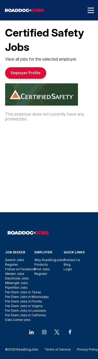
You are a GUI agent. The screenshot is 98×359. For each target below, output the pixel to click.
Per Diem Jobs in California (25, 315)
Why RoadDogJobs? (49, 260)
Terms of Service (58, 349)
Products (41, 264)
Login (68, 269)
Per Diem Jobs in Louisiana (25, 310)
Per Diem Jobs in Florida (23, 301)
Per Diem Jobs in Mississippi (27, 297)
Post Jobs (42, 269)
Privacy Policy (86, 349)
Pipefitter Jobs (16, 287)
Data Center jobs (18, 320)
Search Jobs (14, 260)
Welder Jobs (14, 274)
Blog (67, 264)
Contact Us (72, 260)
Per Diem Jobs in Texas (23, 292)
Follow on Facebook (20, 269)
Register (11, 264)
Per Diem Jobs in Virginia (24, 306)
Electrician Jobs (17, 278)
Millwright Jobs (16, 283)
